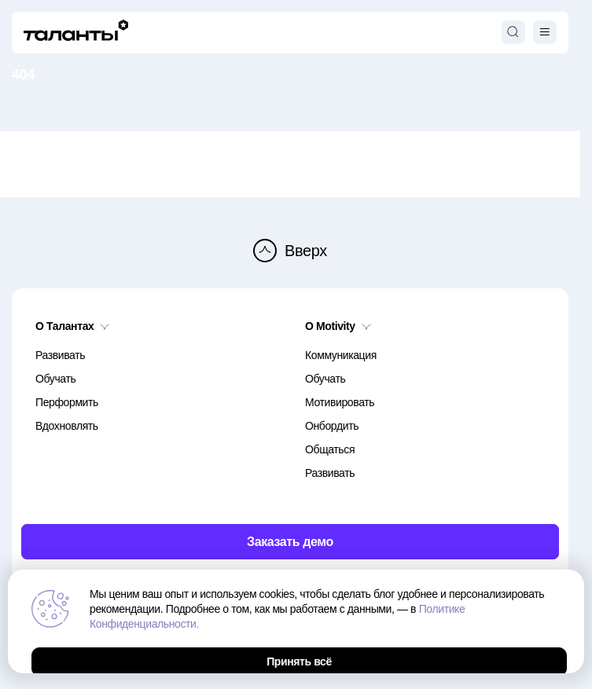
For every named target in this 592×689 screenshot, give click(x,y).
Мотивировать (339, 402)
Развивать (60, 355)
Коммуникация (341, 355)
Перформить (66, 402)
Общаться (330, 449)
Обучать (55, 378)
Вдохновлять (66, 426)
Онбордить (332, 426)
